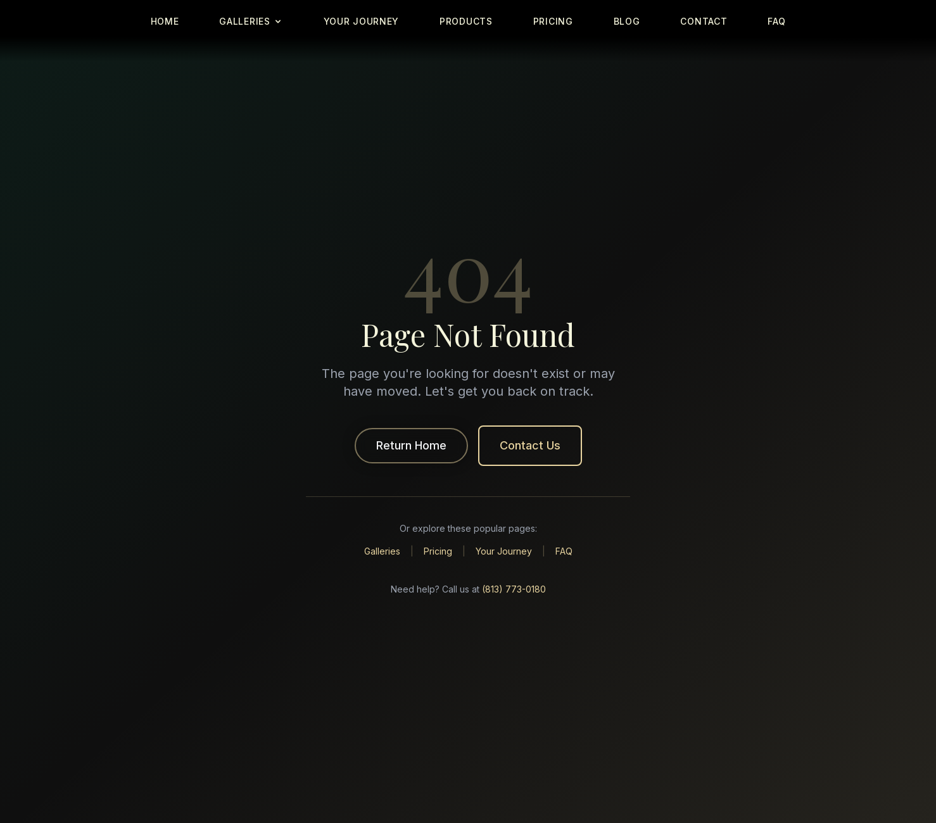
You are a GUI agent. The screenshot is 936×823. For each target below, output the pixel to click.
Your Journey (504, 551)
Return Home (411, 445)
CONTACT (703, 21)
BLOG (627, 21)
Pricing (438, 551)
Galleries (382, 551)
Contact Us (530, 445)
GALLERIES (250, 21)
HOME (165, 21)
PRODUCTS (466, 21)
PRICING (553, 21)
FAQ (776, 21)
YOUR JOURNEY (361, 21)
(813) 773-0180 (514, 589)
